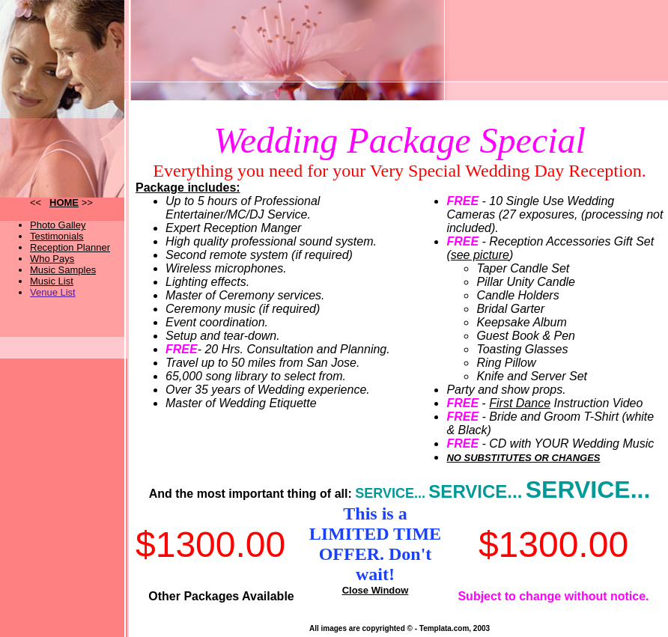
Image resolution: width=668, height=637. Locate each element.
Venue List (53, 292)
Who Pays (52, 258)
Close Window (375, 590)
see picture (480, 255)
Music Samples (63, 269)
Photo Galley (57, 225)
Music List (51, 281)
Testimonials (57, 236)
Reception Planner (70, 247)
